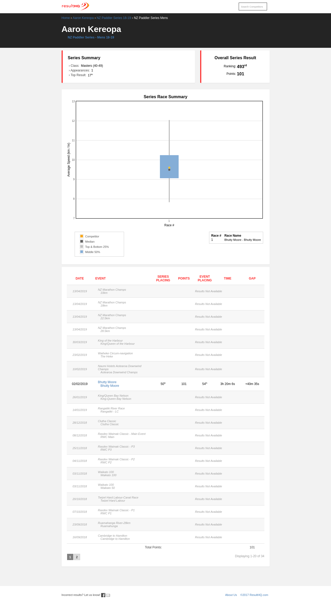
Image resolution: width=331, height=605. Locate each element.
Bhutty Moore (123, 384)
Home (66, 18)
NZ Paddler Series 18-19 (114, 18)
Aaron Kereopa (83, 18)
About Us (231, 594)
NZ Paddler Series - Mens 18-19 (91, 37)
